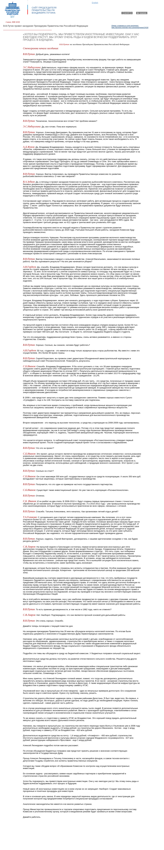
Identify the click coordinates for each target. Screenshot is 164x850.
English (95, 3)
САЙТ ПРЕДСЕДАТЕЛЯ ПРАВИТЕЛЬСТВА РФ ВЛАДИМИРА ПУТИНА (44, 10)
